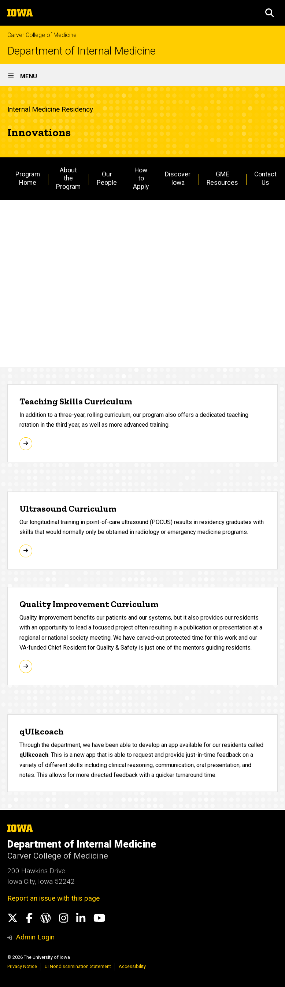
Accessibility (132, 966)
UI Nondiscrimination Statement (78, 966)
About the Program (68, 179)
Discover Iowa (177, 178)
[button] (269, 13)
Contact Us (265, 178)
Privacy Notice (22, 966)
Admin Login (35, 937)
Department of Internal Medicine (81, 51)
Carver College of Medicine (42, 34)
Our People (107, 178)
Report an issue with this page (53, 898)
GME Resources (222, 178)
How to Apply (141, 179)
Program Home (27, 178)
